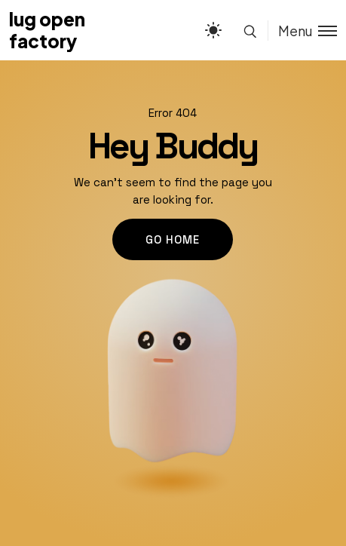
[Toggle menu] (302, 30)
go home (172, 239)
